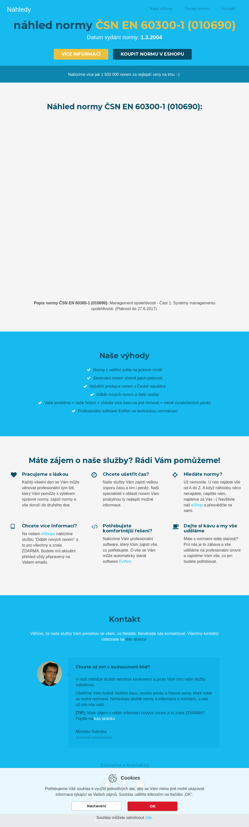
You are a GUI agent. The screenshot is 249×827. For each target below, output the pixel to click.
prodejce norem (119, 386)
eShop (197, 505)
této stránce (136, 639)
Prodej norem (197, 8)
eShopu (48, 533)
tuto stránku (104, 718)
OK (153, 806)
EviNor (125, 561)
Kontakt (229, 8)
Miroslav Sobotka (91, 731)
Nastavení (96, 806)
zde (148, 818)
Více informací (80, 54)
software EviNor (116, 411)
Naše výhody (161, 8)
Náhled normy (124, 8)
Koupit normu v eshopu (152, 54)
